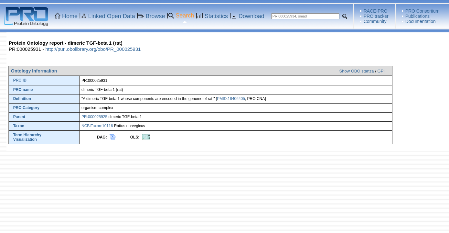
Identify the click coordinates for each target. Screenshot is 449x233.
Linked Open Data (111, 16)
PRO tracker (376, 16)
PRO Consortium (422, 11)
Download (251, 16)
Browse (155, 16)
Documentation (420, 21)
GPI (381, 71)
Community (375, 21)
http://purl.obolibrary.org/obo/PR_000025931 (93, 49)
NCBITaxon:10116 (97, 126)
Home (70, 16)
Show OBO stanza (356, 71)
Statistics (216, 16)
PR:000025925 (94, 117)
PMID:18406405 (231, 98)
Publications (417, 16)
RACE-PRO (376, 11)
